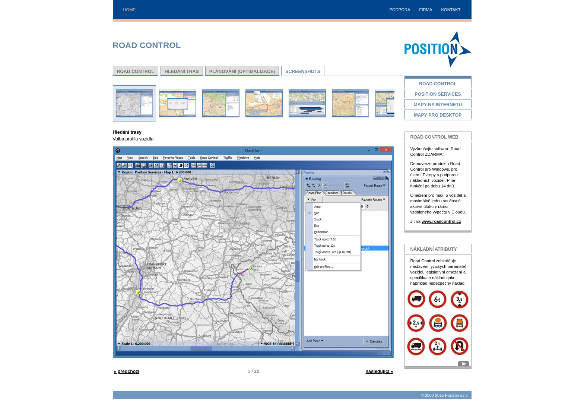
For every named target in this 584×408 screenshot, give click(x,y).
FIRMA (425, 9)
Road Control (136, 71)
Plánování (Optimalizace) (242, 71)
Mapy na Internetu (438, 105)
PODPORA (400, 9)
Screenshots (302, 71)
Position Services (438, 95)
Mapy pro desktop (438, 116)
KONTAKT (450, 9)
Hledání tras (182, 71)
